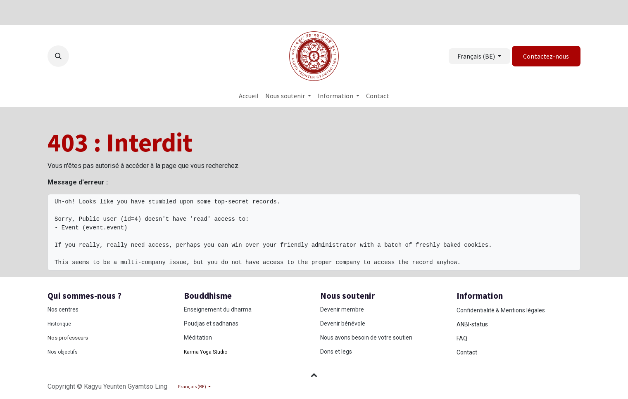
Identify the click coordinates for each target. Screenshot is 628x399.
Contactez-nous (546, 56)
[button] (58, 56)
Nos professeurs (68, 338)
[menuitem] (249, 95)
